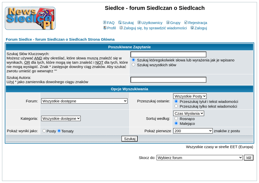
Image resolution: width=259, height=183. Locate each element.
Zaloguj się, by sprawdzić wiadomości (153, 28)
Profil (109, 28)
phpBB (118, 176)
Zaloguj (199, 28)
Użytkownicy (150, 22)
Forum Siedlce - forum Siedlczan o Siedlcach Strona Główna (60, 39)
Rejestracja (195, 22)
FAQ (109, 22)
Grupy (173, 22)
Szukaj (126, 22)
